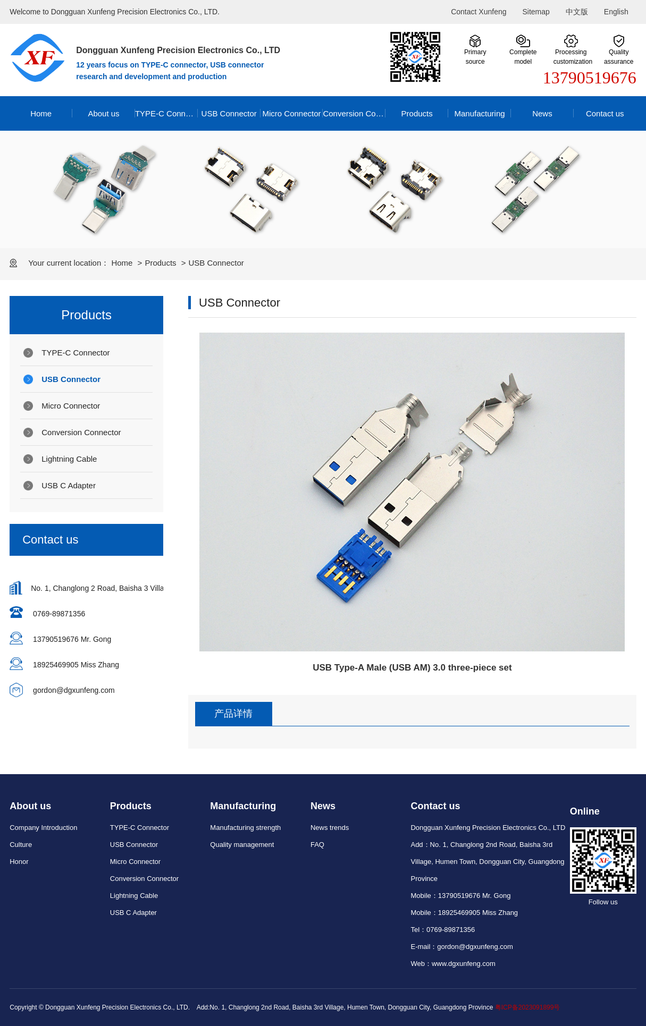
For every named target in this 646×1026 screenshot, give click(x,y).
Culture (21, 845)
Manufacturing (480, 113)
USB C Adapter (68, 485)
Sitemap (535, 11)
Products (417, 113)
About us (103, 113)
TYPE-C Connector (166, 113)
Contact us (605, 113)
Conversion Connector (354, 113)
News (542, 113)
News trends (330, 828)
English (616, 11)
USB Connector (229, 113)
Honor (19, 862)
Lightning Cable (69, 458)
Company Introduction (43, 828)
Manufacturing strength (245, 828)
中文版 (577, 11)
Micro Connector (291, 113)
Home (41, 113)
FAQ (317, 845)
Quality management (242, 845)
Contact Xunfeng (478, 11)
